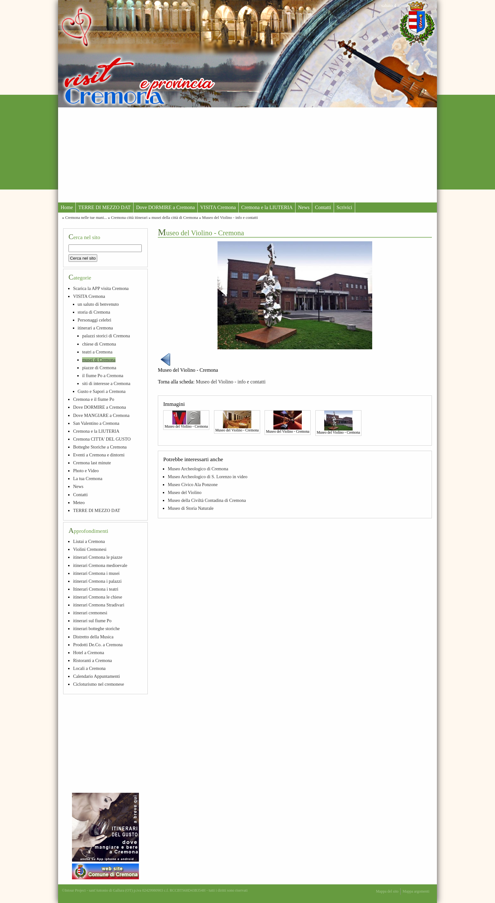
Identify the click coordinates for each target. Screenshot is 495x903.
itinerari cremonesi (90, 612)
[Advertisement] (247, 155)
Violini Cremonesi (89, 549)
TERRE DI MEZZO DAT (104, 207)
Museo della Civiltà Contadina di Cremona (207, 500)
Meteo (79, 502)
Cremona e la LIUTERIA (267, 207)
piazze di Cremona (99, 367)
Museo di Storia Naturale (190, 508)
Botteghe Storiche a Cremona (100, 446)
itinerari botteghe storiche (96, 628)
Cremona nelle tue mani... (86, 217)
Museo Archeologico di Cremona (198, 468)
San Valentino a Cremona (96, 423)
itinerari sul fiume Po (92, 620)
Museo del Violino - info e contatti (230, 217)
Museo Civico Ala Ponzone (193, 484)
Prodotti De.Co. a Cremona (97, 644)
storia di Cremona (94, 312)
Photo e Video (85, 470)
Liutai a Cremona (89, 541)
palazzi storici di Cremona (106, 335)
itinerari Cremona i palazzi (97, 581)
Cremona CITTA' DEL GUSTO (102, 439)
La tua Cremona (87, 478)
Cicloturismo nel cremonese (98, 684)
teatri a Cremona (97, 351)
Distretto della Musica (93, 636)
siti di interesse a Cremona (106, 383)
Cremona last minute (92, 462)
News (303, 207)
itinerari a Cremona (95, 327)
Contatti (323, 207)
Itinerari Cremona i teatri (95, 589)
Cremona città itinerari (129, 217)
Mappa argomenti (416, 891)
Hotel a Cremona (88, 652)
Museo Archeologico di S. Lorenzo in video (207, 476)
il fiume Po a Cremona (102, 375)
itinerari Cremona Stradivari (98, 604)
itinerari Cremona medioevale (100, 565)
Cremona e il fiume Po (93, 399)
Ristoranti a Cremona (92, 660)
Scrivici (344, 207)
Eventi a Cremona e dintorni (98, 454)
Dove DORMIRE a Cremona (165, 207)
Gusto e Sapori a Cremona (102, 391)
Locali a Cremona (89, 668)
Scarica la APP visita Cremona (100, 288)
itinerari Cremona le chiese (97, 596)
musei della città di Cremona (175, 217)
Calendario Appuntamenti (96, 676)
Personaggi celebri (94, 319)
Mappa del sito (387, 891)
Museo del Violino (184, 492)
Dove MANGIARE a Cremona (101, 415)
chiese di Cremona (99, 343)
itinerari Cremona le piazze (97, 557)
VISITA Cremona (218, 207)
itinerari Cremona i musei (96, 573)
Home (67, 207)
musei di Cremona (99, 359)
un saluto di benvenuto (98, 304)
